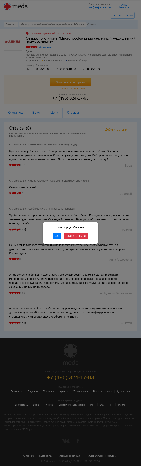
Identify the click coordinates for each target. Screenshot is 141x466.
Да (57, 235)
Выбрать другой (76, 235)
